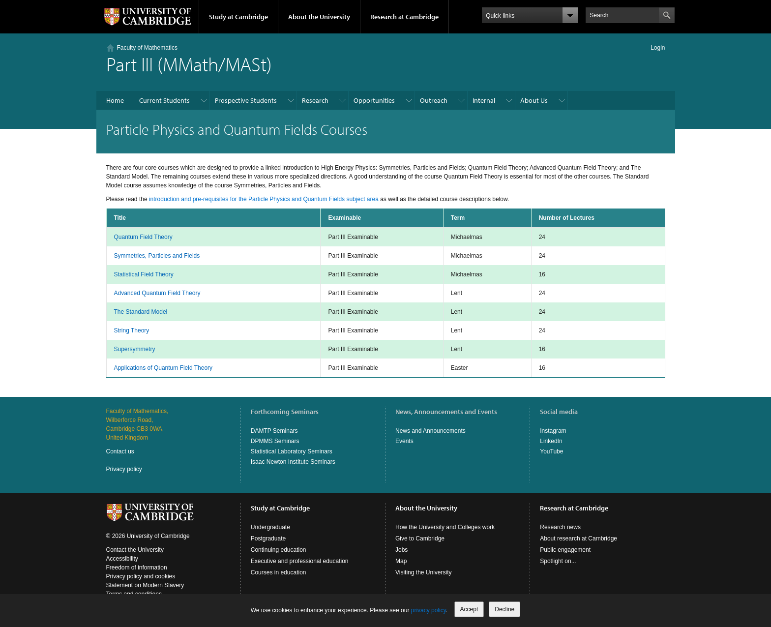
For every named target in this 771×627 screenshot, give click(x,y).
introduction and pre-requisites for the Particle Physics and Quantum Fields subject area (264, 199)
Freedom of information (136, 567)
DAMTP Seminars (274, 430)
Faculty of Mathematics (147, 47)
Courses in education (278, 572)
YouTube (551, 451)
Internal (484, 100)
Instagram (553, 430)
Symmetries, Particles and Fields (157, 255)
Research (315, 100)
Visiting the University (423, 572)
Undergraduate (270, 527)
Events (404, 441)
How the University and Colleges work (445, 527)
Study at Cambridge (238, 16)
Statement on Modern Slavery (145, 585)
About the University (319, 16)
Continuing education (278, 549)
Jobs (401, 549)
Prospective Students (246, 100)
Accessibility (122, 558)
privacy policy (428, 610)
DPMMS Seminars (275, 441)
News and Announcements (430, 430)
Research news (560, 527)
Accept (469, 609)
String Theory (131, 330)
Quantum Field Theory (143, 237)
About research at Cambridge (578, 538)
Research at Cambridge (404, 16)
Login (658, 47)
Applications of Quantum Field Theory (163, 367)
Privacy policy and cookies (141, 576)
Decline (504, 609)
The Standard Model (141, 311)
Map (401, 561)
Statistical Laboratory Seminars (291, 451)
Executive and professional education (300, 561)
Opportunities (374, 100)
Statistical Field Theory (144, 274)
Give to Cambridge (420, 538)
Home (115, 100)
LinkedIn (551, 441)
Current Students (164, 100)
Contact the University (135, 549)
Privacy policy (124, 469)
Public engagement (565, 549)
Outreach (433, 100)
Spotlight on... (558, 561)
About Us (534, 100)
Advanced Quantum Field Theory (157, 293)
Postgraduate (268, 538)
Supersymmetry (134, 349)
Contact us (120, 451)
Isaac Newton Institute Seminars (293, 461)
